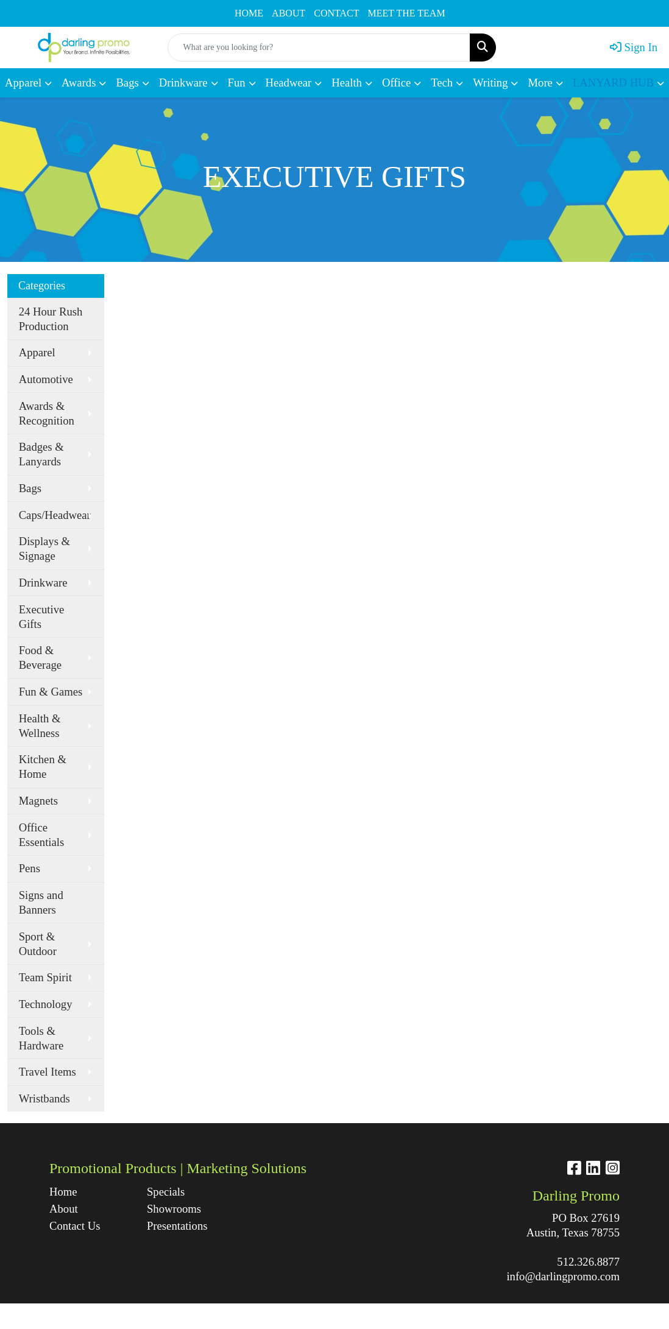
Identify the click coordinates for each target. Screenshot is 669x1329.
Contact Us (74, 1225)
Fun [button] (237, 82)
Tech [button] (442, 82)
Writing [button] (490, 82)
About (63, 1208)
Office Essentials (42, 834)
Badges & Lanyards (41, 454)
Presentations (177, 1225)
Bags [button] (127, 82)
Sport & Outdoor (38, 943)
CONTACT (336, 13)
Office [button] (396, 82)
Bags (30, 488)
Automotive (46, 379)
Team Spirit (45, 977)
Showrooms (174, 1208)
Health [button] (346, 82)
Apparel (37, 352)
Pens (29, 868)
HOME (249, 13)
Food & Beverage (40, 657)
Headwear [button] (289, 82)
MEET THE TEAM (406, 13)
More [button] (540, 82)
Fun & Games (51, 691)
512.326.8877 (588, 1261)
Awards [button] (79, 82)
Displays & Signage (44, 548)
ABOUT (288, 13)
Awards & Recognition (46, 413)
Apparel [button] (23, 82)
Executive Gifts (42, 616)
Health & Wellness (40, 725)
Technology (46, 1004)
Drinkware (43, 582)
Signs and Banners (41, 902)
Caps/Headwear (55, 515)
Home (63, 1191)
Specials (166, 1191)
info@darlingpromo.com (563, 1276)
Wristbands (44, 1098)
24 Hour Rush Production (51, 319)
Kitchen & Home (42, 766)
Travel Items (47, 1071)
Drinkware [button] (183, 82)
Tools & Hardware (41, 1038)
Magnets (38, 800)
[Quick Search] (319, 47)
